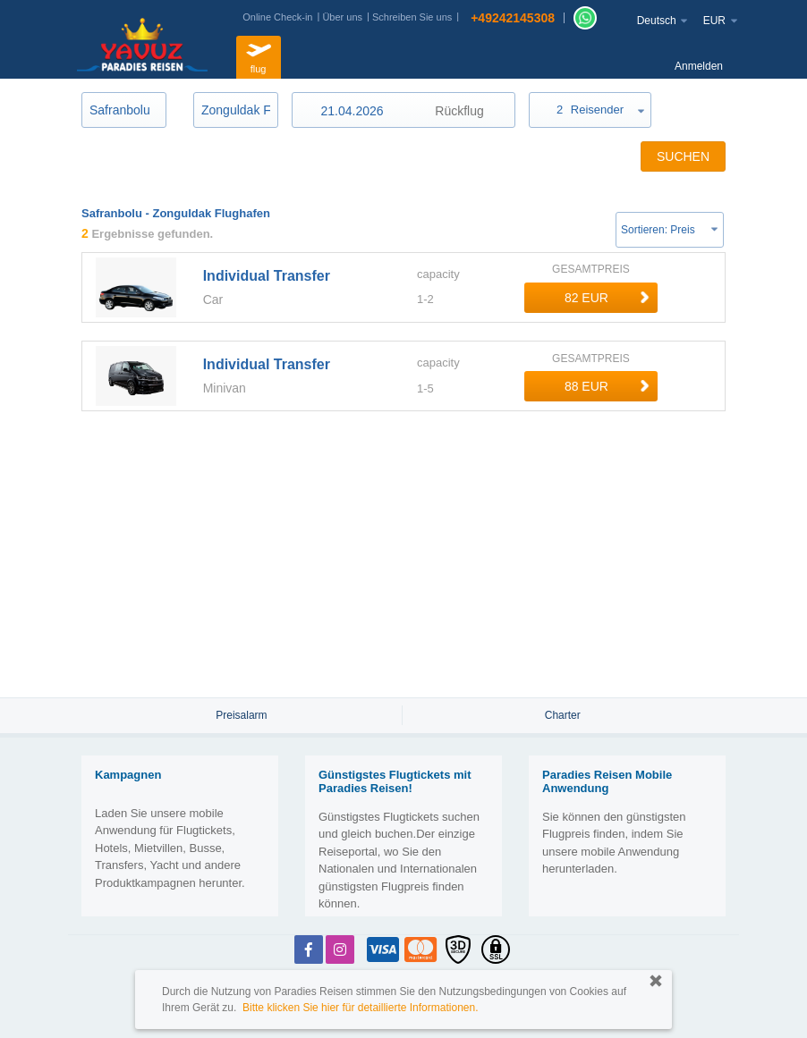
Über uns (342, 17)
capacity (438, 274)
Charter (563, 715)
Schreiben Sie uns (412, 17)
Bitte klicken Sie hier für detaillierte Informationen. (360, 1007)
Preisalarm (241, 715)
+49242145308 (513, 18)
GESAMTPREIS (591, 269)
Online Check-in (277, 17)
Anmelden (699, 66)
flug (258, 55)
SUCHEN (683, 156)
